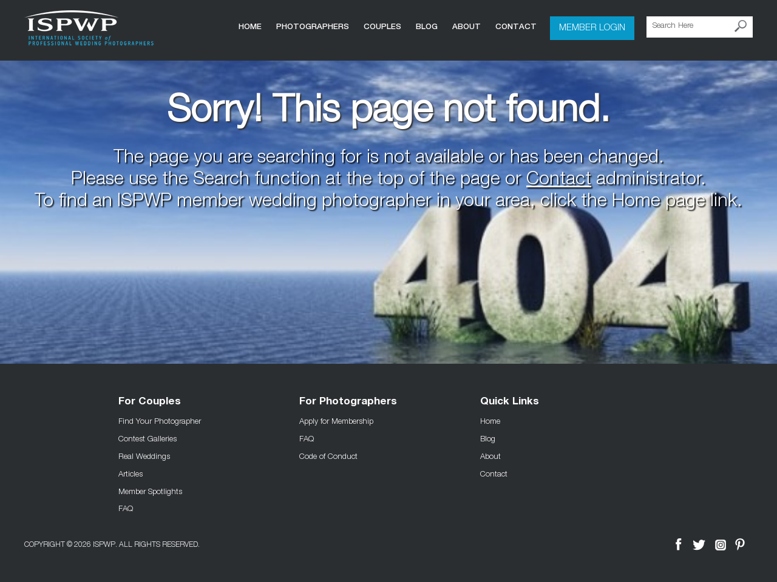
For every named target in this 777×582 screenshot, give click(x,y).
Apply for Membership (336, 421)
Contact (516, 26)
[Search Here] (699, 27)
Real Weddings (144, 456)
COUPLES (382, 26)
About (466, 26)
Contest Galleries (147, 438)
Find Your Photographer (159, 421)
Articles (130, 473)
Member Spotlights (150, 491)
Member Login (592, 26)
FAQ (125, 508)
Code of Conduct (328, 456)
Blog (427, 26)
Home (250, 26)
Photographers (312, 26)
